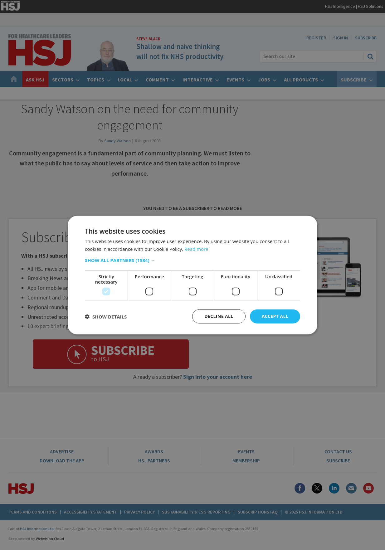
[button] (192, 260)
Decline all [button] (218, 316)
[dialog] (192, 275)
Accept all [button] (275, 316)
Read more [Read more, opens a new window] (196, 249)
